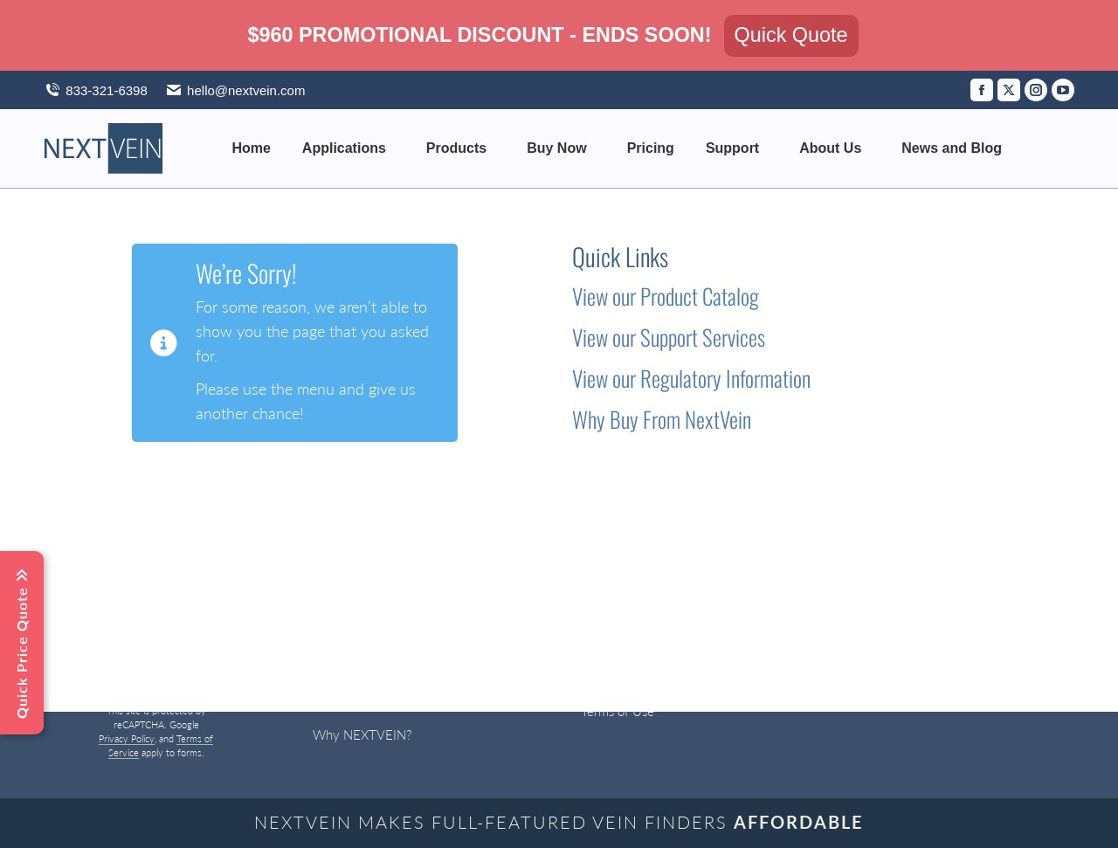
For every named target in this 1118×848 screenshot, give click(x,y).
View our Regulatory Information (691, 378)
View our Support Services (668, 337)
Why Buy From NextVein (661, 419)
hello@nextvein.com (235, 90)
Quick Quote (791, 35)
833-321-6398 (106, 90)
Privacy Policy (127, 738)
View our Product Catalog (665, 295)
